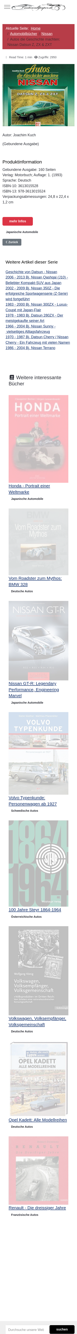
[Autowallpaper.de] (38, 7)
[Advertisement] (38, 1277)
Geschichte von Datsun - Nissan (31, 272)
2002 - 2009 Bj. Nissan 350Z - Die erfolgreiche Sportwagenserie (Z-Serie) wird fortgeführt (37, 293)
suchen (62, 1329)
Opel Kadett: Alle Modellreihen (38, 1119)
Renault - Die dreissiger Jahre (37, 1207)
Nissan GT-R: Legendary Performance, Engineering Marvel (34, 689)
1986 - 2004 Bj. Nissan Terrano (30, 348)
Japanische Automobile (22, 232)
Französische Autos (24, 1214)
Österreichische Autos (26, 916)
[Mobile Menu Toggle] (7, 7)
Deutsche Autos (22, 591)
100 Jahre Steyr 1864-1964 (35, 909)
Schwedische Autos (24, 810)
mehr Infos (17, 221)
